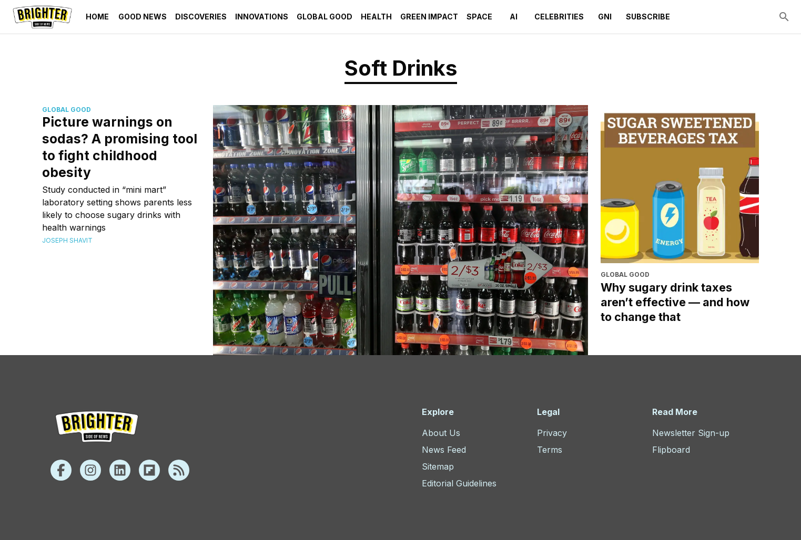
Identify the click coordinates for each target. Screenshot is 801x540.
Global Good (324, 17)
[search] (784, 16)
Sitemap (438, 466)
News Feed (444, 449)
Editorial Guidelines (459, 483)
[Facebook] (61, 470)
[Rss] (178, 470)
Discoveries (201, 17)
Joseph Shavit (67, 240)
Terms (549, 449)
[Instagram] (90, 470)
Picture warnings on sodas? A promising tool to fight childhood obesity (119, 147)
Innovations (261, 17)
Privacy (552, 433)
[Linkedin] (119, 470)
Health (376, 17)
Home (97, 17)
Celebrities (559, 17)
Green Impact (429, 17)
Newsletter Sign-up (690, 433)
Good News (142, 17)
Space (479, 17)
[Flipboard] (149, 470)
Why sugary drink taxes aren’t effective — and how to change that (675, 302)
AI (513, 17)
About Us (441, 433)
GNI (605, 17)
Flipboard (671, 449)
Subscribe (648, 17)
